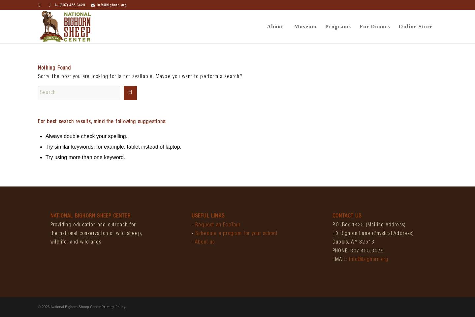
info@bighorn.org (109, 5)
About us (205, 242)
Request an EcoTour (218, 225)
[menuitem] (275, 26)
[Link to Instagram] (50, 5)
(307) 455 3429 (70, 5)
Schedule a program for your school (236, 234)
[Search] (79, 93)
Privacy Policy (114, 307)
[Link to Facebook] (40, 5)
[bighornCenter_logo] (65, 26)
